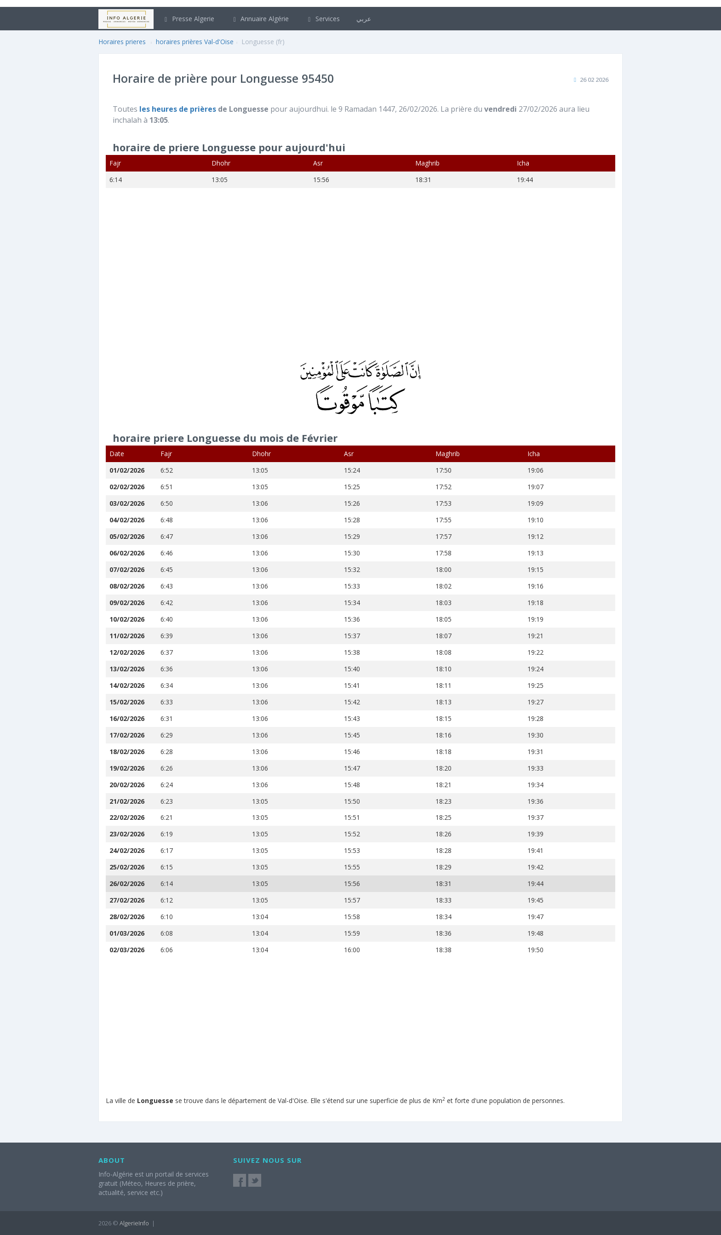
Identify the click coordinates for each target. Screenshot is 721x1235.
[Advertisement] (360, 280)
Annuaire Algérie (260, 18)
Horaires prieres (122, 41)
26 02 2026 (594, 79)
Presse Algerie (188, 18)
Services (322, 18)
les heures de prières (178, 109)
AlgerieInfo (134, 1223)
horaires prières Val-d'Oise (195, 41)
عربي (363, 18)
